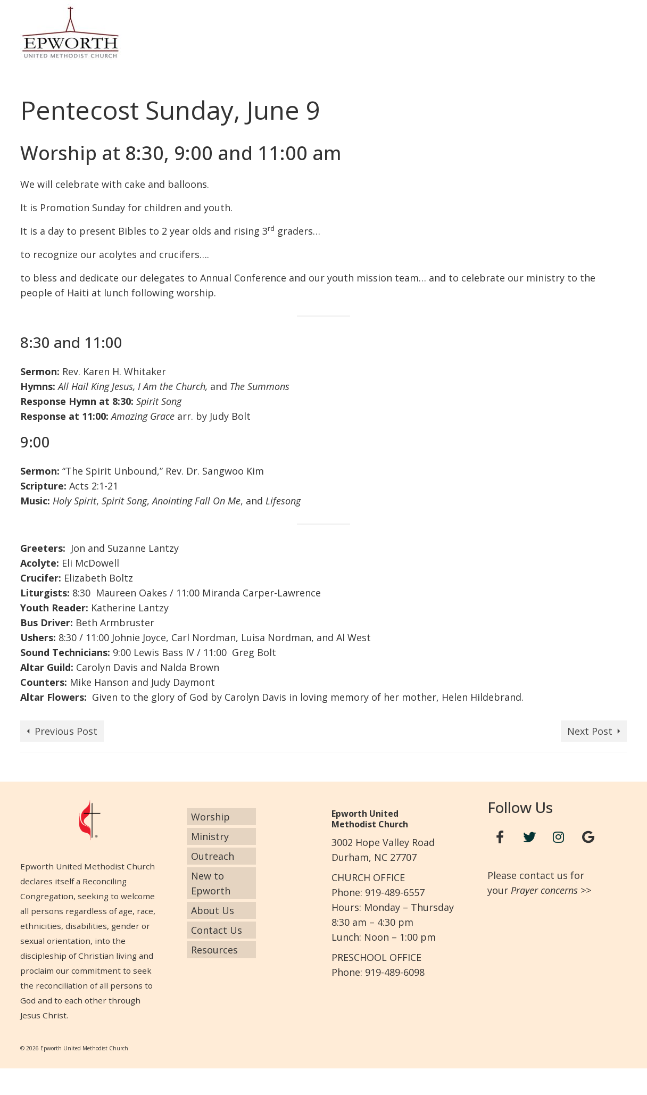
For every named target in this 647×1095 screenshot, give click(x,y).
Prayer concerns (544, 890)
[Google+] (588, 837)
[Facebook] (500, 837)
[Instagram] (558, 837)
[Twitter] (529, 837)
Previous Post (66, 731)
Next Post (589, 731)
